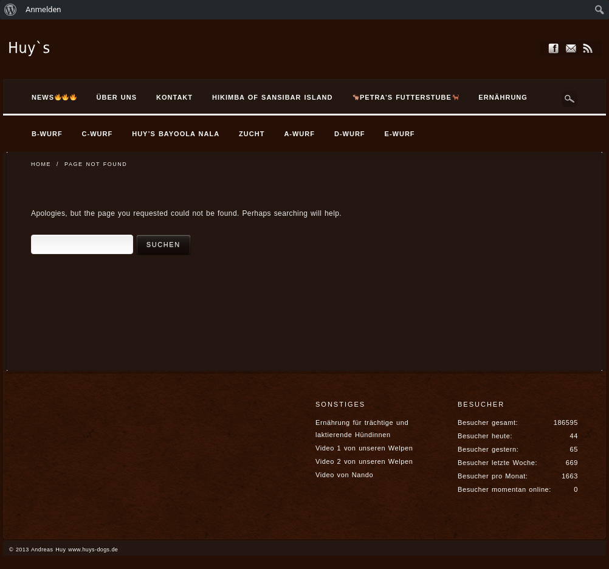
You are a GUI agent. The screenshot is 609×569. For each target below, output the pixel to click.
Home (41, 164)
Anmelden (43, 9)
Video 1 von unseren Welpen (364, 448)
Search (569, 99)
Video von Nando (344, 474)
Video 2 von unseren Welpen (364, 461)
